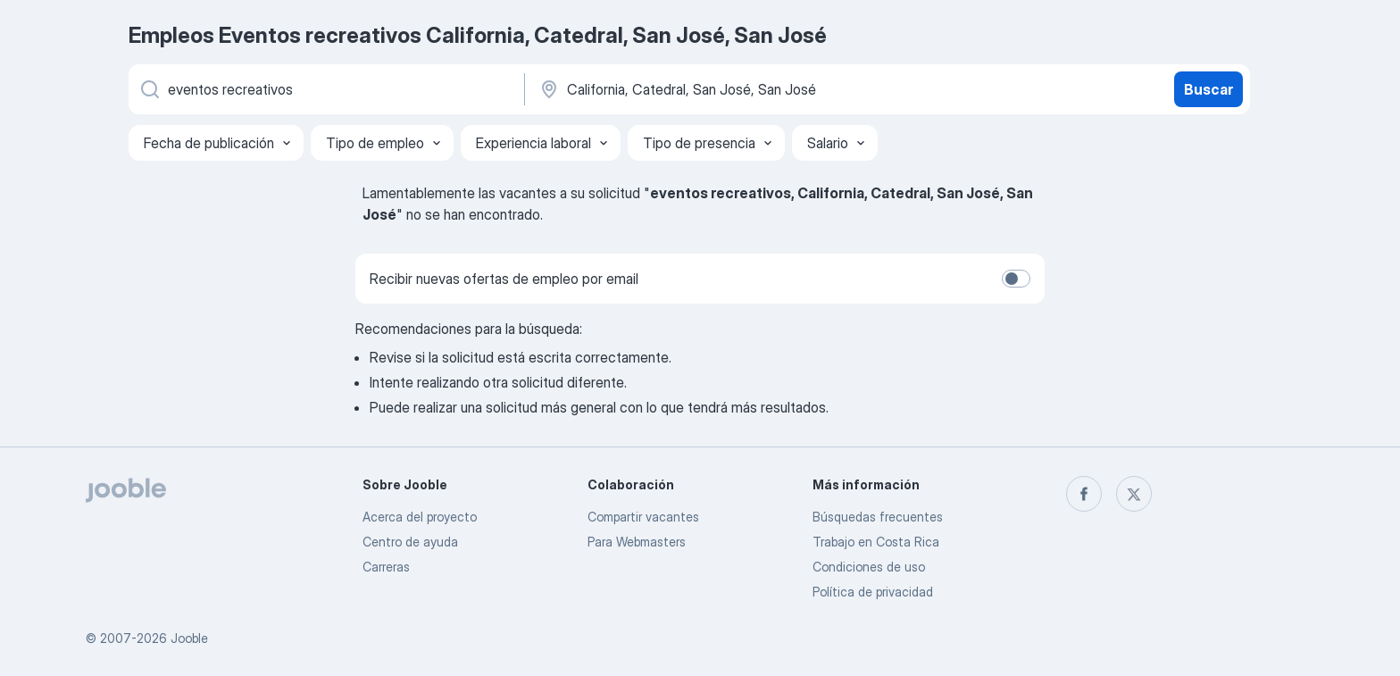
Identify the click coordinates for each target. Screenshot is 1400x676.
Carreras (386, 566)
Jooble (189, 638)
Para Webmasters (637, 541)
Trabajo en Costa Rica (875, 541)
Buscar (1208, 89)
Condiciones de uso (868, 566)
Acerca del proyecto (419, 516)
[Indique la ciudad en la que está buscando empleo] (724, 89)
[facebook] (1084, 494)
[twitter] (1134, 494)
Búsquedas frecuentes (877, 516)
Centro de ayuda (410, 541)
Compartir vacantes (643, 516)
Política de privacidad (872, 591)
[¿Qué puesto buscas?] (325, 89)
